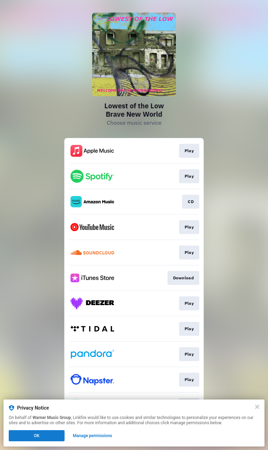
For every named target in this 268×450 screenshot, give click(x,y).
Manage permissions (92, 435)
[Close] (257, 406)
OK (36, 435)
